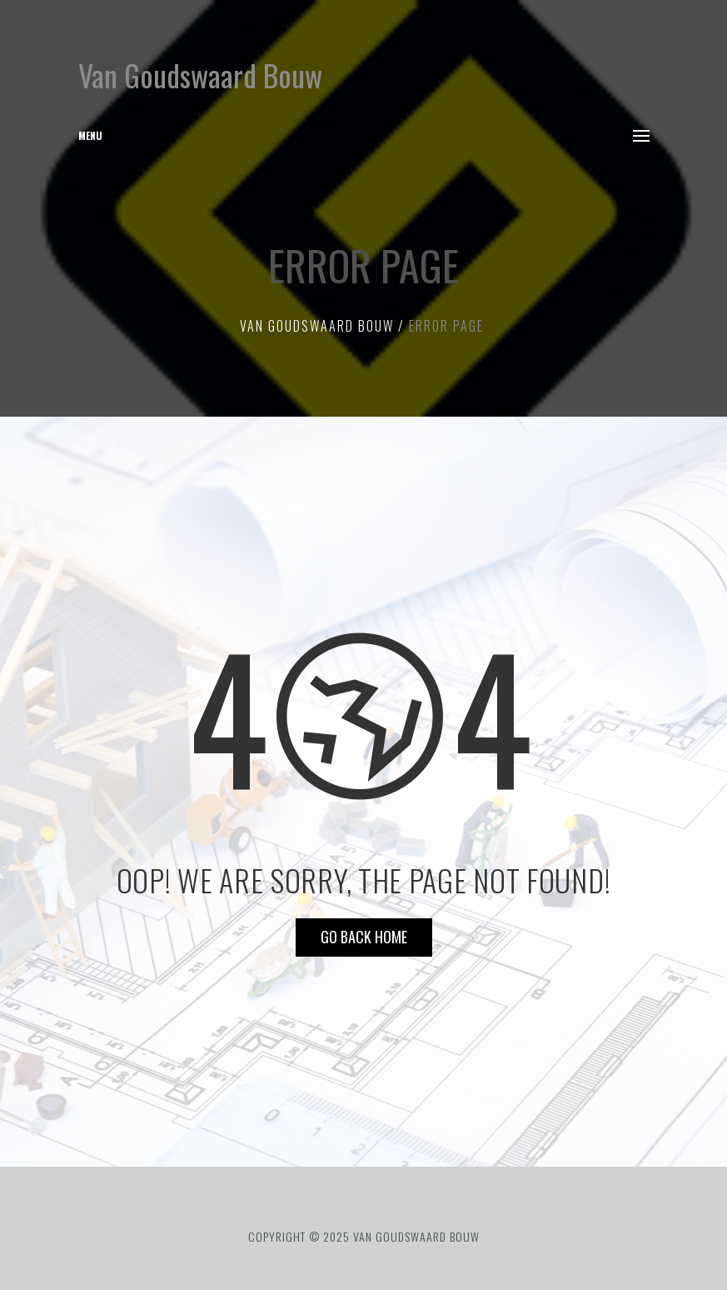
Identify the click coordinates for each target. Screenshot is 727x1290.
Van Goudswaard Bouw (200, 74)
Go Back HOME (364, 937)
